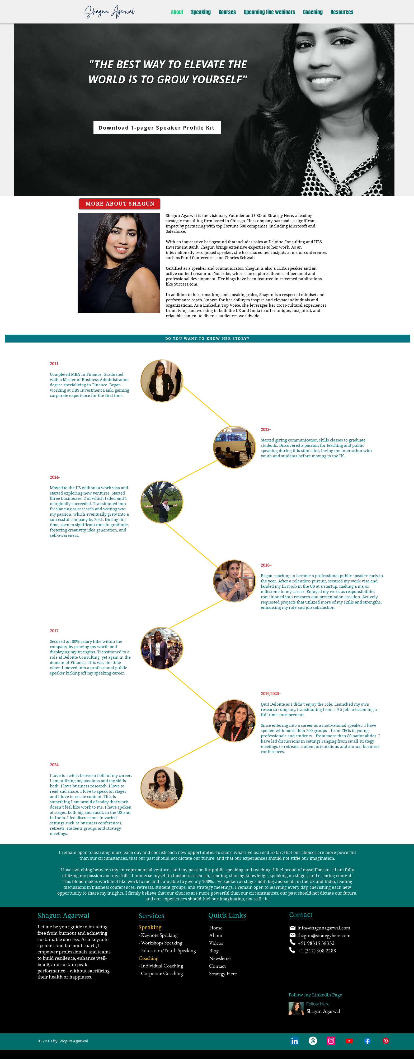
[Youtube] (349, 1041)
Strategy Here (223, 973)
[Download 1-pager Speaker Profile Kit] (157, 127)
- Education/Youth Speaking (167, 950)
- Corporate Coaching (161, 973)
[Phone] (292, 942)
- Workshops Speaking (160, 942)
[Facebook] (367, 1041)
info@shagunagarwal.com (324, 927)
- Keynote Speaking (158, 935)
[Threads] (313, 1041)
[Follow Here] (318, 1004)
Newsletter (220, 958)
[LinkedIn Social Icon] (294, 1041)
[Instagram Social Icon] (331, 1041)
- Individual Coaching (161, 965)
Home (215, 927)
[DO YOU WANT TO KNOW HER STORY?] (207, 339)
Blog (214, 950)
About (216, 935)
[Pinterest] (386, 1041)
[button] (201, 12)
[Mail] (292, 927)
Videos (216, 942)
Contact (217, 965)
